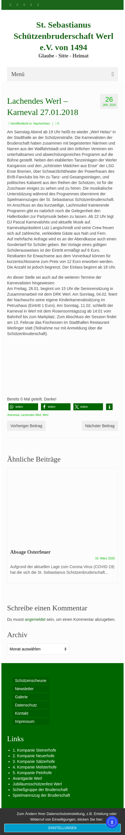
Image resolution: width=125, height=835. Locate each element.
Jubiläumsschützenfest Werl (37, 784)
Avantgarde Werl (27, 778)
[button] (23, 406)
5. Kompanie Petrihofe (32, 772)
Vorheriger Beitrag (26, 426)
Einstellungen (62, 828)
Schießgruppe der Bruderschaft (40, 789)
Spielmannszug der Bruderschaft (41, 795)
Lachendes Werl (31, 415)
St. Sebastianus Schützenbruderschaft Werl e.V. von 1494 (63, 36)
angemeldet (35, 619)
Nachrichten (41, 123)
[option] (62, 528)
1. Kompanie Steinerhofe (34, 750)
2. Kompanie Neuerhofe (33, 756)
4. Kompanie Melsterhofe (35, 767)
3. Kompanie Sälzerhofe (34, 761)
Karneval (13, 415)
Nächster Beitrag (100, 426)
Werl (45, 415)
